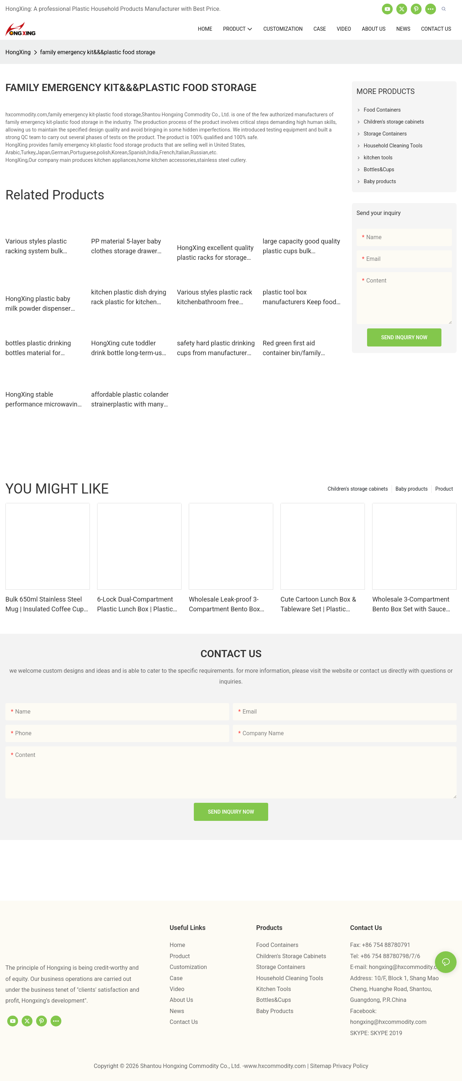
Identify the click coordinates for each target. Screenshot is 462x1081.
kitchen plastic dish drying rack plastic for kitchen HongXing (128, 297)
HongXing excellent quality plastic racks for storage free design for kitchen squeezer (215, 253)
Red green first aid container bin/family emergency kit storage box (301, 348)
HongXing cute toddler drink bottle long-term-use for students (128, 348)
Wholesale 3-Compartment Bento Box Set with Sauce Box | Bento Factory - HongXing (410, 604)
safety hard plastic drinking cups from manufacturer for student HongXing (216, 348)
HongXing (18, 52)
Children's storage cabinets (358, 489)
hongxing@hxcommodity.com (407, 967)
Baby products (412, 489)
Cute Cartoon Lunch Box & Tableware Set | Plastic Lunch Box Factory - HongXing (318, 604)
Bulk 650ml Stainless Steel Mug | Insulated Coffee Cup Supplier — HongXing (44, 604)
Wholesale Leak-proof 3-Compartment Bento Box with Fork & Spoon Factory (226, 604)
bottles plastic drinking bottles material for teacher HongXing (38, 348)
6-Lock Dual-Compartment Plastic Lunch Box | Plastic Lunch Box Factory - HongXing (135, 604)
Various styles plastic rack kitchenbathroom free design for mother (214, 297)
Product (444, 489)
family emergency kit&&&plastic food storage (97, 52)
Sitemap (321, 1066)
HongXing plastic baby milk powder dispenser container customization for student (40, 304)
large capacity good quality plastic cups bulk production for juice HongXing (301, 246)
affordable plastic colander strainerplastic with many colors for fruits (130, 400)
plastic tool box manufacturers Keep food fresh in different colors (299, 297)
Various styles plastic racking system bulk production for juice (36, 246)
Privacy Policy (351, 1066)
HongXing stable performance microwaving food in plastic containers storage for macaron (43, 400)
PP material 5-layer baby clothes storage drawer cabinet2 (126, 246)
